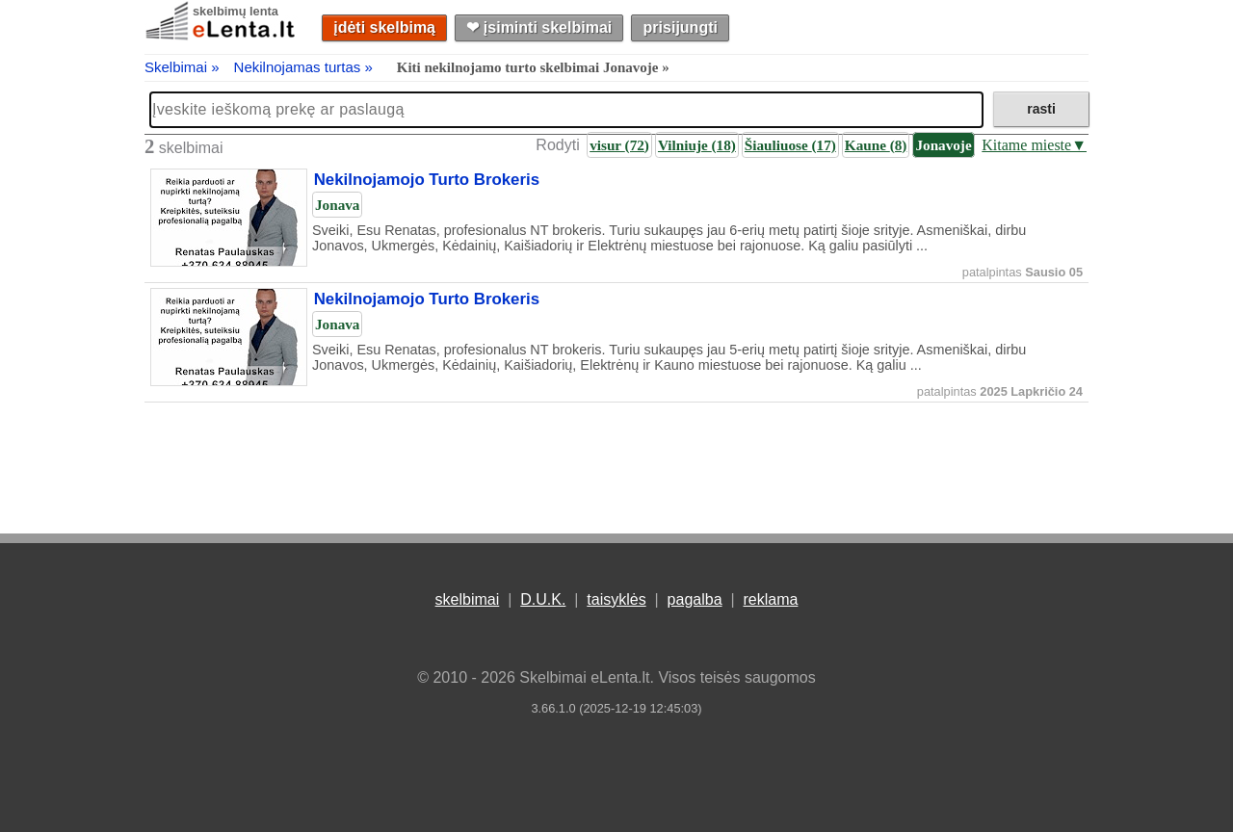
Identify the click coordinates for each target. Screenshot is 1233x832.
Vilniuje (697, 145)
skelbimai (467, 599)
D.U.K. (542, 599)
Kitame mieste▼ (1034, 145)
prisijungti (680, 27)
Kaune (876, 145)
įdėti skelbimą (384, 27)
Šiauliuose (790, 145)
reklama (770, 599)
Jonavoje (943, 145)
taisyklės (616, 599)
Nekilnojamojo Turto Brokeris (426, 180)
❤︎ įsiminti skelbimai (539, 27)
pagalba (695, 599)
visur (619, 145)
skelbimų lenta (235, 11)
